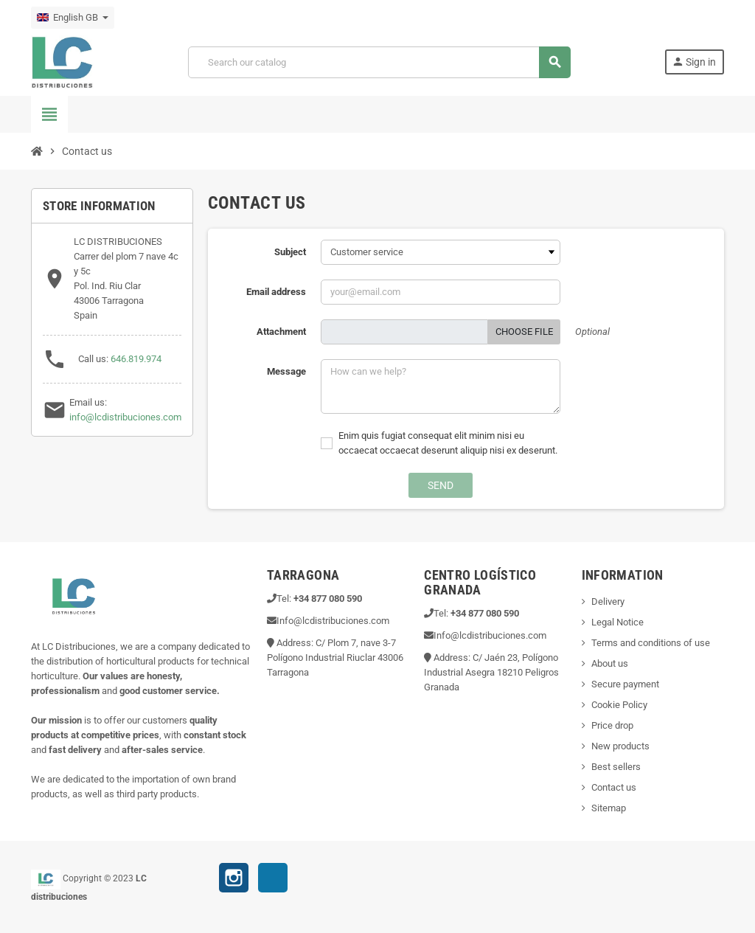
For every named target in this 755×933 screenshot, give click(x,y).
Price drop (612, 725)
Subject (290, 251)
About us (609, 663)
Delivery (607, 601)
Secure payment (625, 684)
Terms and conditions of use (650, 642)
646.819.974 (136, 358)
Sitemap (608, 808)
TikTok (273, 879)
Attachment (281, 331)
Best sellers (616, 766)
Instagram (233, 877)
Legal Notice (617, 622)
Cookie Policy (619, 704)
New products (620, 746)
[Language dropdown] (72, 18)
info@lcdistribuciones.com (125, 417)
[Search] (379, 62)
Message (286, 371)
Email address (276, 291)
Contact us (613, 787)
